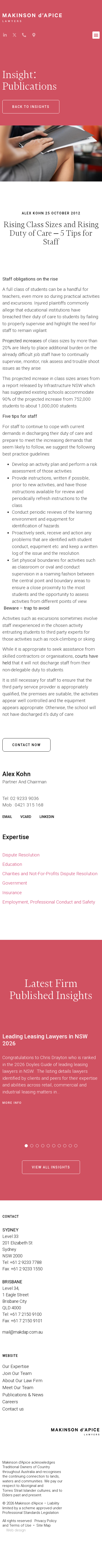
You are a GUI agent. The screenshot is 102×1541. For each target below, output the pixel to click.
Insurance (12, 892)
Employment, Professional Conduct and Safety (48, 902)
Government (14, 883)
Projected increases (22, 340)
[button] (96, 35)
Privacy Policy (45, 1521)
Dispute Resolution (21, 855)
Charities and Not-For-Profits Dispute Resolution (49, 873)
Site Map (43, 1525)
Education (12, 864)
